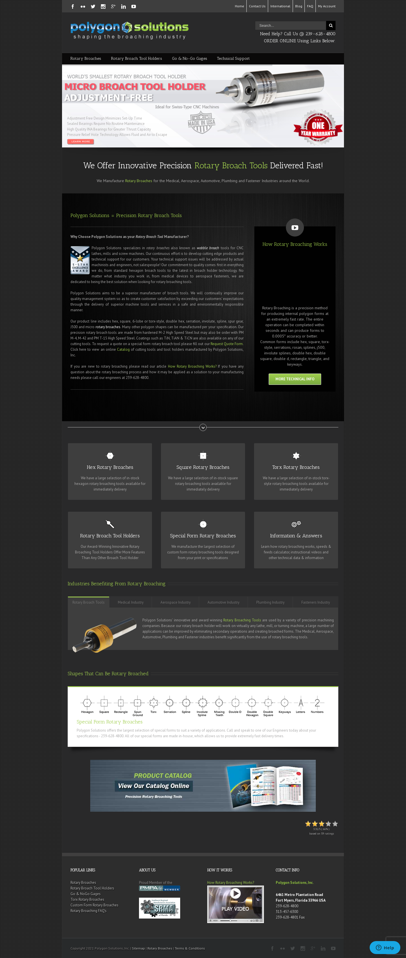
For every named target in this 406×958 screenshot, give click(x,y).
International (280, 6)
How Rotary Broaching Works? (192, 366)
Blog (298, 6)
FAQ (310, 6)
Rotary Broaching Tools (242, 620)
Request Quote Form (227, 343)
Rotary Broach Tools (231, 165)
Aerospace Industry (175, 602)
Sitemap (138, 948)
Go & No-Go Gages (189, 58)
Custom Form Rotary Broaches (94, 905)
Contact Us (257, 6)
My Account (327, 6)
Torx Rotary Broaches (87, 899)
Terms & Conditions (190, 948)
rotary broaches (108, 327)
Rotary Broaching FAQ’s (88, 910)
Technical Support (233, 58)
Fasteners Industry (315, 602)
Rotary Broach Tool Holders (136, 58)
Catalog (123, 349)
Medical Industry (131, 602)
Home (239, 6)
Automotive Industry (223, 602)
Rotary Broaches (85, 58)
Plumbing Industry (270, 602)
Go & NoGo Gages (85, 893)
